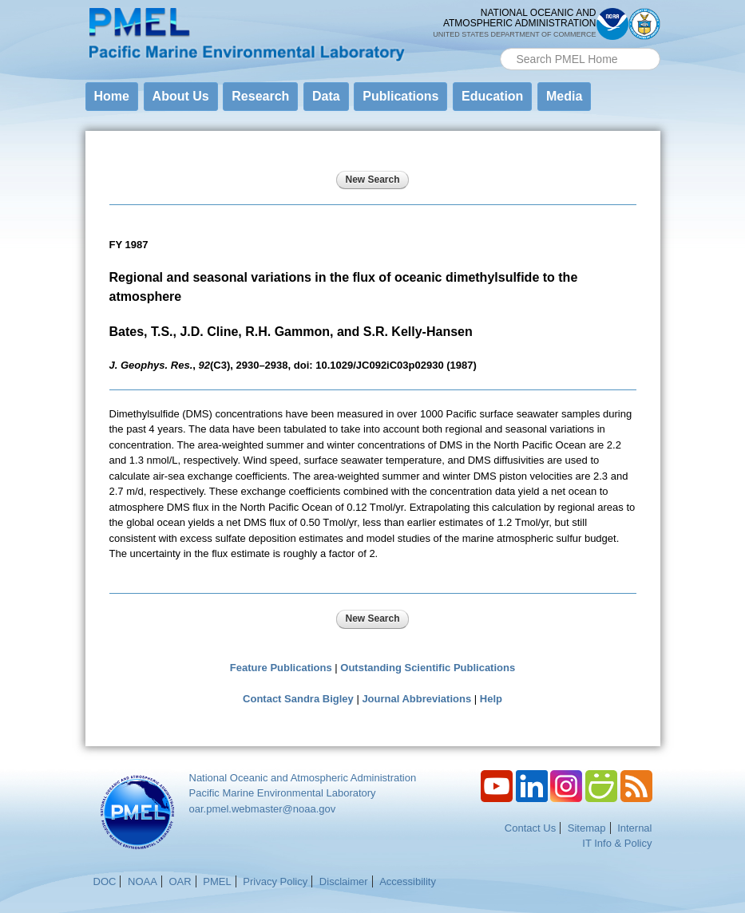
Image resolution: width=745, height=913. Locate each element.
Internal (634, 828)
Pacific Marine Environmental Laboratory (282, 793)
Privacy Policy (275, 881)
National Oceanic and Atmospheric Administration (303, 778)
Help (491, 699)
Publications (400, 96)
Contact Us (530, 828)
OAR (179, 881)
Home (111, 96)
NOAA (142, 881)
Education (492, 96)
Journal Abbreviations (416, 699)
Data (326, 96)
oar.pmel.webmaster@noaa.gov (262, 809)
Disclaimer (343, 881)
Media (564, 96)
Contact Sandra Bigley (298, 699)
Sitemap (587, 828)
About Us (181, 96)
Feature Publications (281, 668)
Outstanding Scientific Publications (427, 668)
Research (260, 96)
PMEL (217, 881)
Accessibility (407, 881)
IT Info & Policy (617, 843)
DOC (105, 881)
